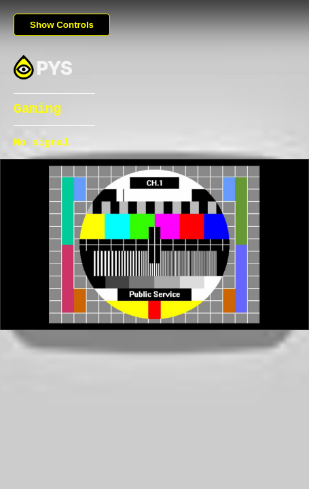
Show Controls (62, 25)
